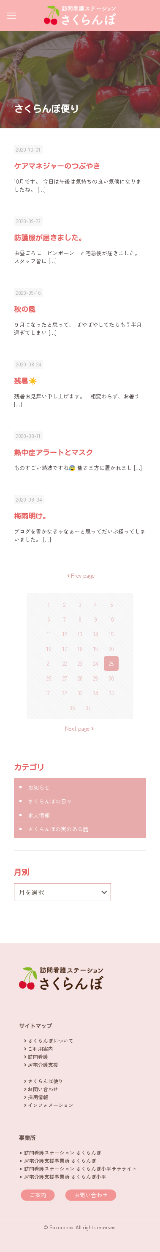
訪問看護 (38, 1056)
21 (49, 663)
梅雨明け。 (32, 516)
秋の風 (24, 309)
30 (111, 678)
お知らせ (39, 787)
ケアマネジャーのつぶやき (57, 166)
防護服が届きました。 (50, 237)
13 (80, 634)
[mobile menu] (11, 15)
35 (111, 693)
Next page (80, 728)
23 (80, 663)
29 (95, 678)
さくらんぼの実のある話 (58, 829)
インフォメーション (50, 1104)
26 (49, 678)
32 (64, 693)
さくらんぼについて (50, 1040)
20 (111, 649)
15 (111, 634)
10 (111, 619)
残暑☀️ (25, 380)
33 (80, 693)
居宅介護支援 (43, 1064)
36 (72, 708)
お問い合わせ (43, 1088)
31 (48, 693)
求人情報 (39, 815)
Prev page (80, 575)
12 (64, 634)
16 (49, 649)
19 (95, 649)
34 (95, 693)
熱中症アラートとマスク (53, 452)
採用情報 (38, 1096)
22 (64, 663)
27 (64, 678)
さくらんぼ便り (45, 1080)
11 (49, 634)
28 (80, 678)
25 (111, 663)
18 (80, 649)
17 (64, 649)
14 (95, 634)
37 (88, 708)
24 (95, 663)
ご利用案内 (40, 1048)
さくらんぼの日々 (50, 801)
